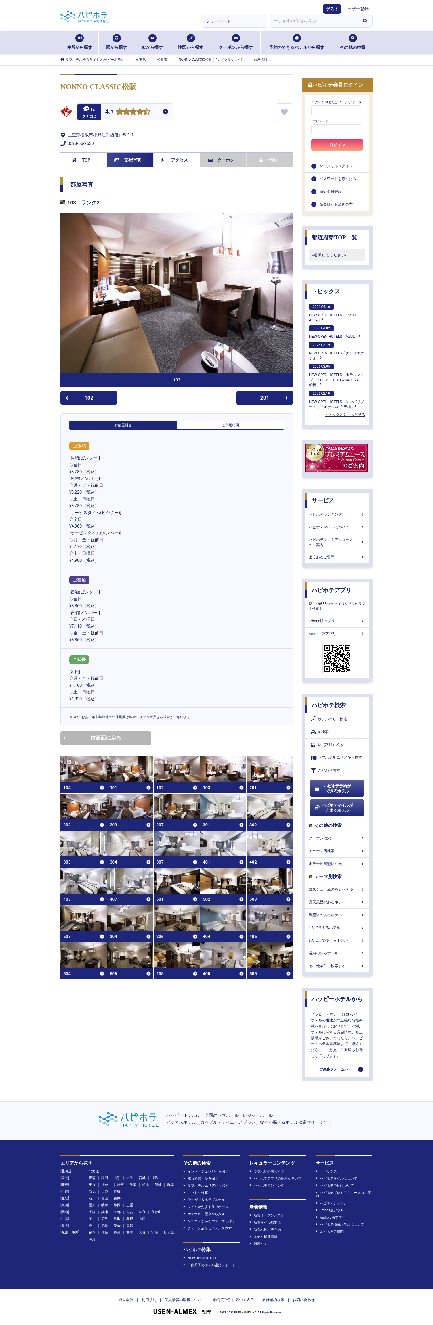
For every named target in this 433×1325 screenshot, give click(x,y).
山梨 (104, 1192)
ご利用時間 (230, 425)
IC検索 (320, 732)
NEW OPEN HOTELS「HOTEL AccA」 (333, 313)
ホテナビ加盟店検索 (337, 864)
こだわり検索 (325, 770)
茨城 (158, 1185)
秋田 (104, 1178)
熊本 (129, 1232)
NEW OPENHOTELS (200, 1258)
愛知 (92, 1205)
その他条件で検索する (337, 966)
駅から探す (116, 42)
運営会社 (126, 1300)
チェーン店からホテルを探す (207, 1228)
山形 (117, 1178)
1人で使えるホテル (337, 927)
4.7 (109, 112)
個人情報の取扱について (185, 1300)
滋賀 (129, 1212)
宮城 (142, 1178)
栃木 (145, 1185)
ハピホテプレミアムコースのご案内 (337, 542)
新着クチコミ (261, 1244)
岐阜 (104, 1205)
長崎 (117, 1232)
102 (79, 398)
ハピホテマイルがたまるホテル (333, 808)
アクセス (174, 160)
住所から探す (79, 42)
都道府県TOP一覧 (334, 237)
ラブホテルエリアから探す (336, 757)
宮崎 (154, 1232)
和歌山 (156, 1212)
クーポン (221, 160)
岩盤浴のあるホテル (337, 915)
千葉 (133, 1185)
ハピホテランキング (337, 514)
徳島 (104, 1226)
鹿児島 (169, 1232)
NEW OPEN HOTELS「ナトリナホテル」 (336, 351)
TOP (81, 160)
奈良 (142, 1212)
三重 (129, 1205)
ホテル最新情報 (263, 1237)
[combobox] (314, 21)
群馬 (170, 1185)
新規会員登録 (331, 191)
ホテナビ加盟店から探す (204, 1214)
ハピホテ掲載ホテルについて (340, 1224)
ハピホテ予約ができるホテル (332, 788)
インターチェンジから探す (205, 1171)
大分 (142, 1232)
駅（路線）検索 (327, 745)
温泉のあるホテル (337, 953)
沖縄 (92, 1239)
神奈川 (106, 1185)
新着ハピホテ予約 (265, 1230)
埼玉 (120, 1185)
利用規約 (149, 1300)
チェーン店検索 (337, 851)
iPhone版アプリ (337, 621)
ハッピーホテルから (337, 999)
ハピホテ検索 (329, 705)
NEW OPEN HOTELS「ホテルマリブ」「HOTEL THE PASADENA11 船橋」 (336, 375)
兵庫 (104, 1212)
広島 (104, 1219)
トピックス (326, 291)
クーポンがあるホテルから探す (209, 1221)
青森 (92, 1178)
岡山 (92, 1219)
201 (274, 398)
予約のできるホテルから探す (296, 42)
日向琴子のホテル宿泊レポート (209, 1265)
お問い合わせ (304, 1300)
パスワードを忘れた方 (338, 179)
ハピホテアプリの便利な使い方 (275, 1178)
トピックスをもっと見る (345, 415)
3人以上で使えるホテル (337, 940)
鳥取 (117, 1219)
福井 (117, 1198)
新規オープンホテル (266, 1215)
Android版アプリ (337, 634)
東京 (92, 1185)
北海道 (94, 1171)
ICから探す (152, 42)
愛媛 (117, 1226)
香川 (92, 1226)
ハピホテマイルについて (337, 527)
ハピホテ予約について (335, 1186)
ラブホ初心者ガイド (266, 1171)
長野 (117, 1192)
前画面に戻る (92, 738)
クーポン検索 (337, 838)
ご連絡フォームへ (333, 1069)
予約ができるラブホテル (204, 1200)
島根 (129, 1219)
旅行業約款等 (273, 1300)
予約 (268, 160)
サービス (323, 500)
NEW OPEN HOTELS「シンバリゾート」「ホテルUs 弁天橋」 (336, 400)
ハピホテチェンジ (331, 1203)
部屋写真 (127, 160)
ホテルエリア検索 (329, 719)
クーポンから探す (236, 42)
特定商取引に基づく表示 (233, 1300)
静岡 (117, 1205)
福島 (154, 1178)
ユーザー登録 (356, 8)
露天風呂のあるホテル (337, 902)
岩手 (129, 1178)
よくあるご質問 (337, 557)
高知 (129, 1226)
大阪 (92, 1212)
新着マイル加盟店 (265, 1222)
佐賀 (104, 1232)
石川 (92, 1198)
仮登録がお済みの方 (336, 204)
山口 (142, 1219)
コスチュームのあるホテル (337, 889)
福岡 (92, 1232)
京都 (117, 1212)
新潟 (92, 1192)
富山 (104, 1198)
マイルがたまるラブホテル (205, 1207)
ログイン (337, 145)
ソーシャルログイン (336, 166)
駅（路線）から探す (200, 1178)
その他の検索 (352, 42)
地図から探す (190, 42)
